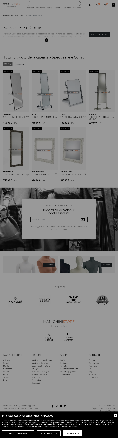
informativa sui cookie (68, 426)
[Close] (115, 415)
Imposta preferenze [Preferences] (18, 433)
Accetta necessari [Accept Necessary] (49, 433)
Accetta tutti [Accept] (73, 433)
